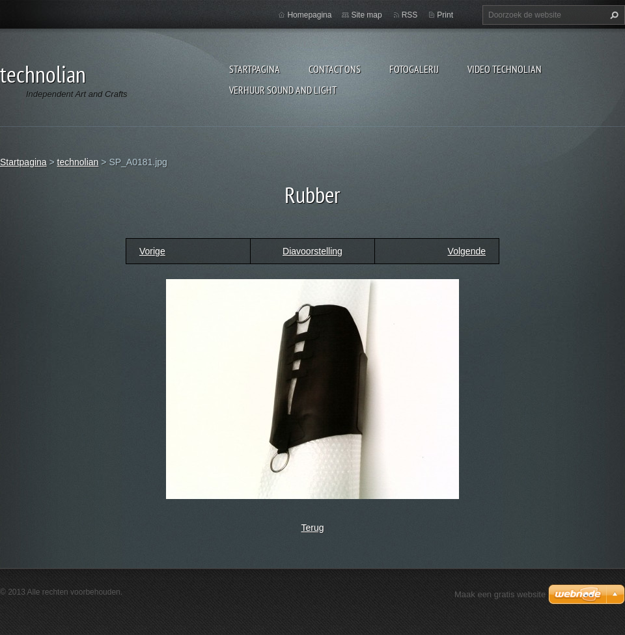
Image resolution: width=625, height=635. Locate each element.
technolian (78, 162)
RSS (410, 15)
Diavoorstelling (312, 251)
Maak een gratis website (500, 594)
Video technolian (504, 68)
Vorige (152, 251)
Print (445, 15)
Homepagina (309, 15)
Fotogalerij (414, 68)
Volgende (467, 251)
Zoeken (612, 15)
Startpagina (254, 68)
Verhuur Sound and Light (283, 89)
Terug (312, 527)
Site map (366, 15)
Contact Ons (335, 68)
